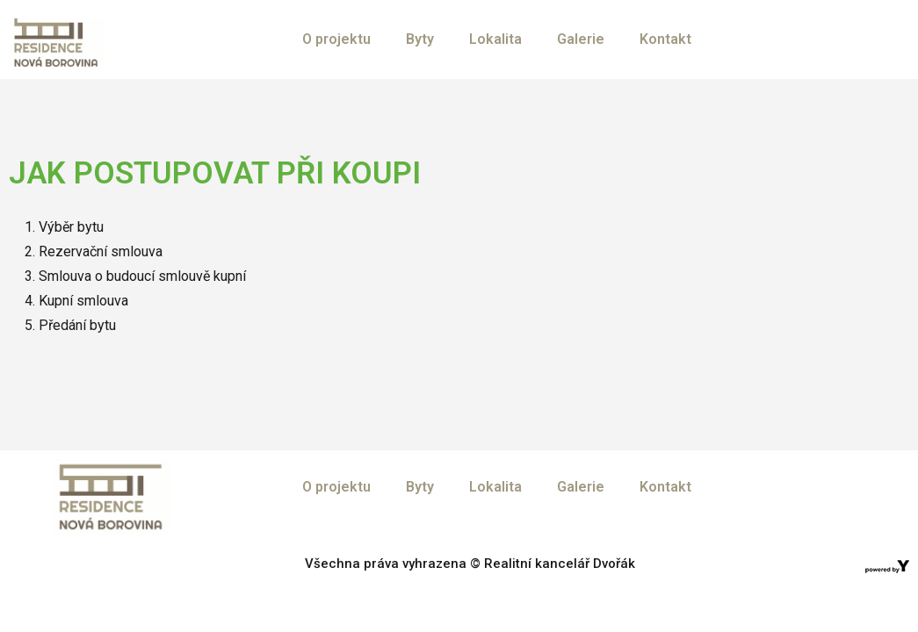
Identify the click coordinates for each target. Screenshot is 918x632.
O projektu (336, 39)
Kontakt (665, 39)
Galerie (580, 39)
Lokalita (495, 39)
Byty (420, 39)
